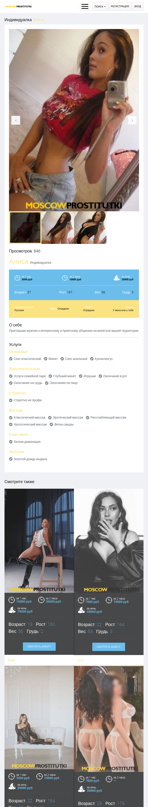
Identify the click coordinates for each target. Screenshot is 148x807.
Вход (137, 6)
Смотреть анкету (39, 646)
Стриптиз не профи (28, 400)
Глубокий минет (64, 376)
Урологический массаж (30, 424)
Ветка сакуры (64, 424)
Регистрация (120, 6)
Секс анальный (76, 359)
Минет (53, 359)
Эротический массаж (68, 417)
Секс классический (27, 359)
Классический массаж (29, 417)
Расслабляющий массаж (108, 417)
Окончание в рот (115, 376)
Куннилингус (104, 359)
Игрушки (90, 376)
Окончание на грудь (28, 383)
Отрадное (63, 308)
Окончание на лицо (63, 383)
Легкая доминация (27, 442)
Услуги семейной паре (30, 376)
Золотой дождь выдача (30, 459)
